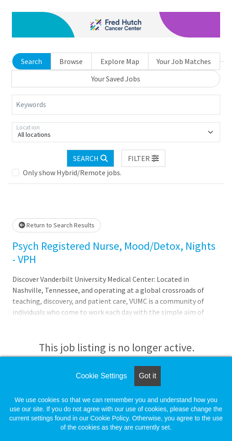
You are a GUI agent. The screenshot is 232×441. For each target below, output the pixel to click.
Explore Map (119, 61)
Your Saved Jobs (115, 78)
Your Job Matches (184, 61)
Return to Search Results (57, 225)
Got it (147, 376)
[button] (143, 158)
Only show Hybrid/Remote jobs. (72, 172)
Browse (71, 61)
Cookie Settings (101, 376)
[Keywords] (116, 105)
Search (31, 61)
